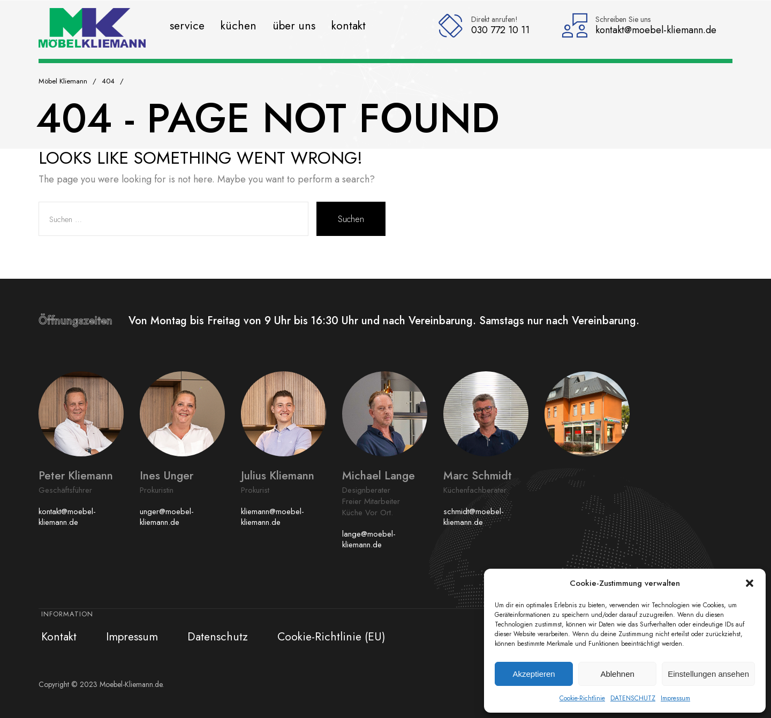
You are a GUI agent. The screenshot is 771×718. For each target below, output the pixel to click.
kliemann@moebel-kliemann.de (272, 517)
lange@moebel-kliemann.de (369, 539)
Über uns (294, 25)
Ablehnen (617, 673)
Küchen (238, 25)
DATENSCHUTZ (632, 698)
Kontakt (348, 25)
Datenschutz (217, 637)
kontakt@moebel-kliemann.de (67, 517)
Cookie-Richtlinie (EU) (331, 637)
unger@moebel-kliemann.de (167, 517)
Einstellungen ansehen (708, 673)
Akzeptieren (533, 673)
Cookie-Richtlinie (582, 698)
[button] (749, 583)
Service (187, 25)
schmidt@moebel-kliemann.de (473, 517)
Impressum (675, 698)
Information (67, 614)
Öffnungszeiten (83, 321)
